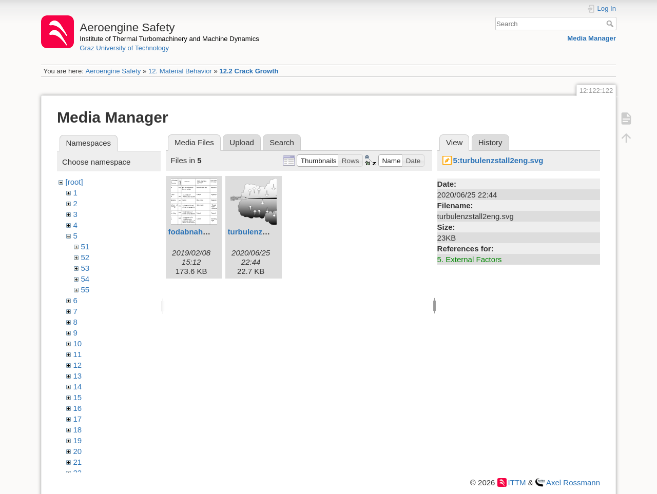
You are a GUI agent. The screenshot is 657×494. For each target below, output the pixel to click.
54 (85, 278)
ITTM (517, 482)
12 (77, 365)
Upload (241, 142)
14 (77, 386)
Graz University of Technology (124, 48)
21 (77, 462)
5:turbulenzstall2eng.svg (498, 160)
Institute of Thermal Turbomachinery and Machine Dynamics (169, 39)
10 (77, 343)
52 (85, 257)
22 (77, 472)
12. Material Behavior (180, 71)
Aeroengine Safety (113, 71)
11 (77, 354)
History (490, 142)
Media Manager (591, 38)
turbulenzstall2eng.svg (270, 231)
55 (85, 289)
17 (77, 418)
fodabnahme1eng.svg (207, 231)
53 (85, 268)
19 (77, 440)
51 (85, 246)
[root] (74, 181)
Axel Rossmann (573, 482)
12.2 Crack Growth (248, 71)
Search (611, 23)
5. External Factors (469, 259)
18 (77, 429)
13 (77, 375)
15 (77, 397)
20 (77, 451)
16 (77, 408)
